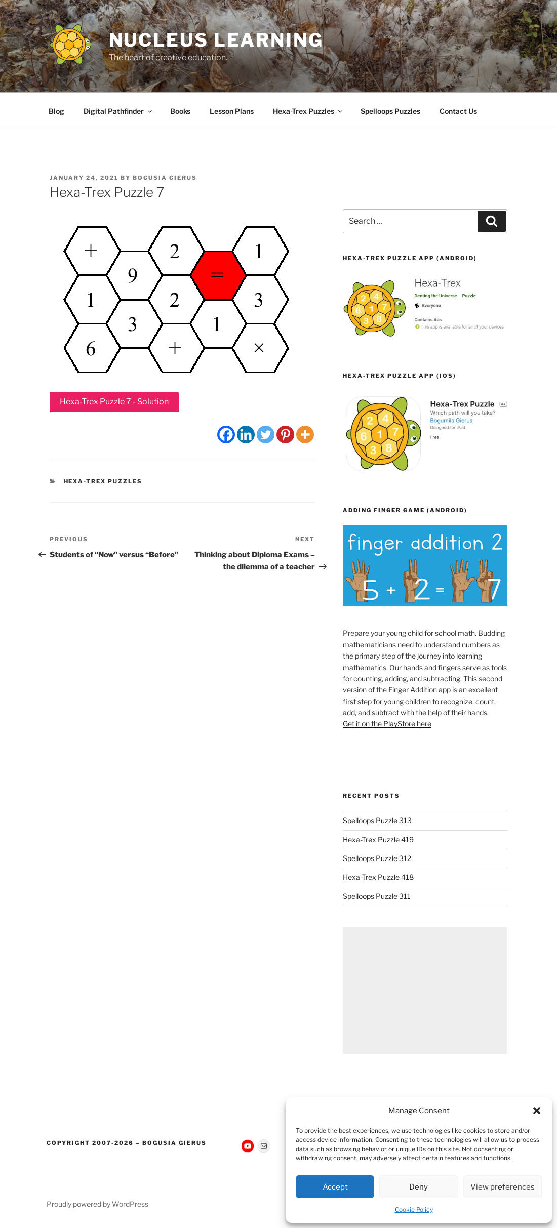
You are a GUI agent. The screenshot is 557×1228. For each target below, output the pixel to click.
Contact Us (458, 111)
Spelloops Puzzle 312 (377, 858)
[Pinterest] (285, 434)
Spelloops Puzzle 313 (377, 820)
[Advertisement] (425, 990)
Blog (56, 111)
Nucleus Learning (216, 40)
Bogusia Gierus (165, 177)
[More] (305, 434)
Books (180, 111)
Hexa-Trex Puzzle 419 (378, 839)
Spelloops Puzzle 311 (377, 896)
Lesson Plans (232, 111)
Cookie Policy (414, 1209)
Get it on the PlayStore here (387, 723)
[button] (537, 1111)
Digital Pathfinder (118, 111)
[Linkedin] (246, 434)
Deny (418, 1187)
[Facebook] (226, 434)
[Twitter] (265, 434)
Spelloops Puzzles (390, 111)
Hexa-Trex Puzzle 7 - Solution (114, 401)
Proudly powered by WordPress (97, 1204)
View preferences (502, 1187)
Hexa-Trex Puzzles (308, 111)
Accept (335, 1187)
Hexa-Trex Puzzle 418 (378, 877)
